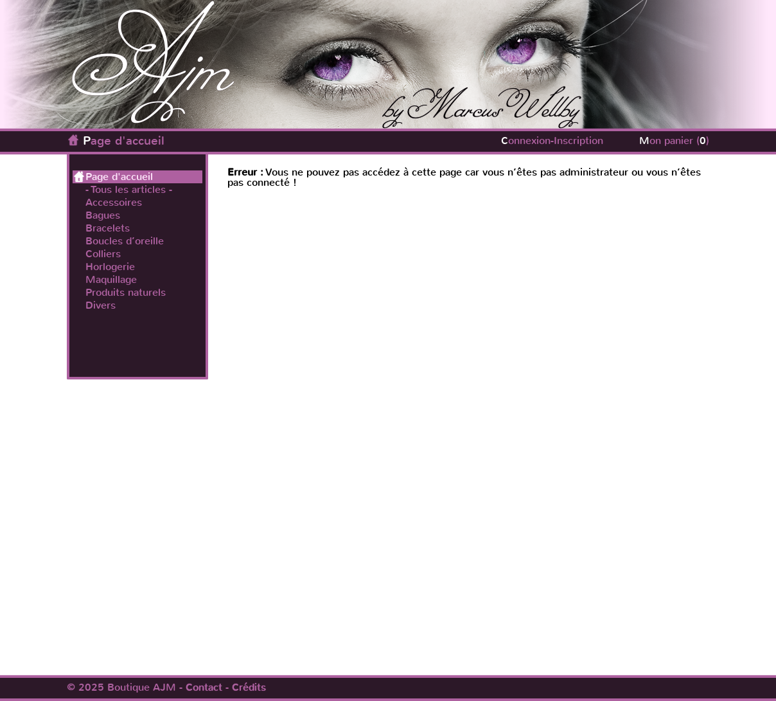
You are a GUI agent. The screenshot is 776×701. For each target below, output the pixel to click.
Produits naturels (125, 292)
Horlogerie (110, 266)
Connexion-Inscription (552, 140)
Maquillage (111, 279)
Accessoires (113, 202)
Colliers (103, 254)
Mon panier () (674, 140)
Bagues (102, 215)
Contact (204, 687)
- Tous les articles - (128, 189)
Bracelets (107, 228)
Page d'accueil (123, 140)
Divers (100, 305)
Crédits (249, 687)
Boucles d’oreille (124, 241)
